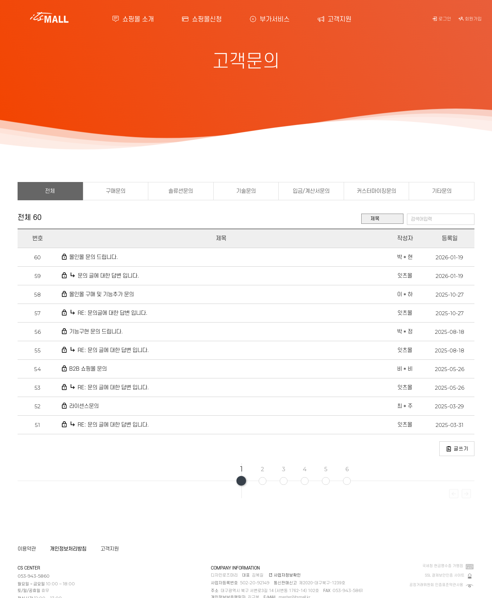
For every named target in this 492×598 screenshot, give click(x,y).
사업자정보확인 (285, 575)
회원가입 (470, 19)
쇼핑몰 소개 (133, 19)
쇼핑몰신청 (202, 19)
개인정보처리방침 (68, 549)
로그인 (441, 19)
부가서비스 (270, 19)
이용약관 (27, 549)
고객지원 (334, 19)
